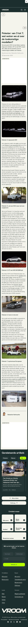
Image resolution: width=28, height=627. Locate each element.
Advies (3, 599)
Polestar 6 (4, 323)
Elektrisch (14, 489)
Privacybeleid (4, 619)
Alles (3, 593)
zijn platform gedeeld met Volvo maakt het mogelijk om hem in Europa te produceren (14, 379)
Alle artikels (14, 498)
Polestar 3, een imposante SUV (12, 145)
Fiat (9, 489)
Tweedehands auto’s (20, 579)
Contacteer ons (19, 596)
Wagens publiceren (20, 593)
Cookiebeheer (23, 619)
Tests (3, 602)
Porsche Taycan (18, 284)
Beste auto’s (5, 579)
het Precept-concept (13, 288)
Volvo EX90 (22, 149)
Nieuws (13, 458)
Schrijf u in (14, 564)
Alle (23, 458)
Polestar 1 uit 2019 (6, 111)
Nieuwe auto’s (18, 582)
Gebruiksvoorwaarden (14, 619)
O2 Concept (6, 320)
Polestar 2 (17, 111)
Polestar (5, 458)
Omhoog (14, 503)
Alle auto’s (4, 576)
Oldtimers (17, 585)
